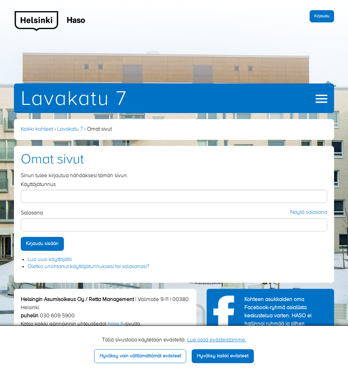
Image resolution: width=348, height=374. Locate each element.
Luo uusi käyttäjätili (50, 259)
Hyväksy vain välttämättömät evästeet (140, 356)
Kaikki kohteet (37, 129)
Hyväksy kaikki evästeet (222, 356)
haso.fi (115, 324)
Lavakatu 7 (74, 99)
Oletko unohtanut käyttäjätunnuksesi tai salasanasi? (88, 266)
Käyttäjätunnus (38, 184)
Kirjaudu (321, 16)
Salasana (32, 213)
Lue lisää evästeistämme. (216, 340)
